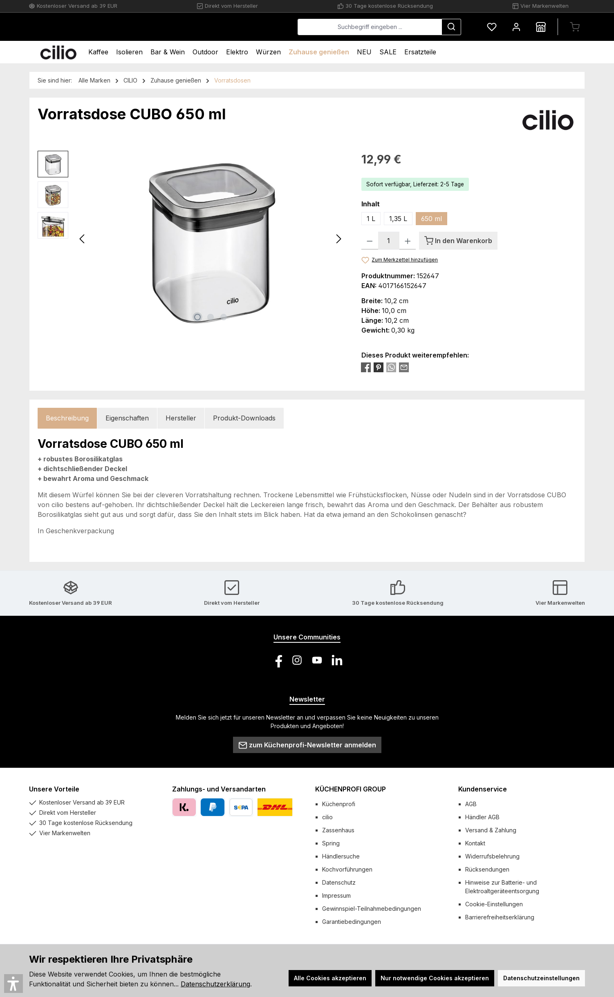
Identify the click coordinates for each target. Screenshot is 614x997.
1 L (371, 219)
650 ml (431, 219)
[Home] (58, 52)
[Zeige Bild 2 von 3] (210, 317)
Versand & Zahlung (490, 830)
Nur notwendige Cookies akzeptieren (435, 978)
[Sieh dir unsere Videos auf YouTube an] (317, 660)
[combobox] (370, 27)
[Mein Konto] (516, 26)
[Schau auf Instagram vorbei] (297, 660)
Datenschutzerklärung (215, 984)
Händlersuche (341, 856)
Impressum (336, 895)
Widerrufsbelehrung (492, 856)
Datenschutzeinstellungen (541, 978)
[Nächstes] (338, 239)
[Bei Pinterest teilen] (378, 367)
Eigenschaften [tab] (127, 418)
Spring (331, 843)
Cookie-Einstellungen (494, 904)
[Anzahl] (389, 241)
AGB (471, 803)
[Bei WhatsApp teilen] (391, 367)
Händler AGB (482, 817)
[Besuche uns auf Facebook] (277, 660)
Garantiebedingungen (351, 921)
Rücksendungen (487, 869)
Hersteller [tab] (181, 418)
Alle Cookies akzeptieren (330, 978)
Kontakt (475, 843)
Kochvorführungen (347, 869)
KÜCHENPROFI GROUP (350, 789)
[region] (191, 238)
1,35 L (398, 219)
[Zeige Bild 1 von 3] (197, 317)
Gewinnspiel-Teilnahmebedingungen (371, 908)
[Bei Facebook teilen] (366, 367)
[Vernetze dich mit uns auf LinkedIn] (337, 660)
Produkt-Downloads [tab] (244, 418)
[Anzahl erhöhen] (407, 241)
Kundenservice (482, 789)
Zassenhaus (338, 830)
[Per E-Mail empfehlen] (404, 367)
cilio (327, 817)
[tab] (67, 418)
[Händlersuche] (541, 26)
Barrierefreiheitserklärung (499, 917)
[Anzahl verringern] (369, 241)
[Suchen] (451, 27)
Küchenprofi (338, 803)
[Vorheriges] (82, 239)
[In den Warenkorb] (458, 241)
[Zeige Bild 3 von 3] (223, 317)
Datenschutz (339, 882)
